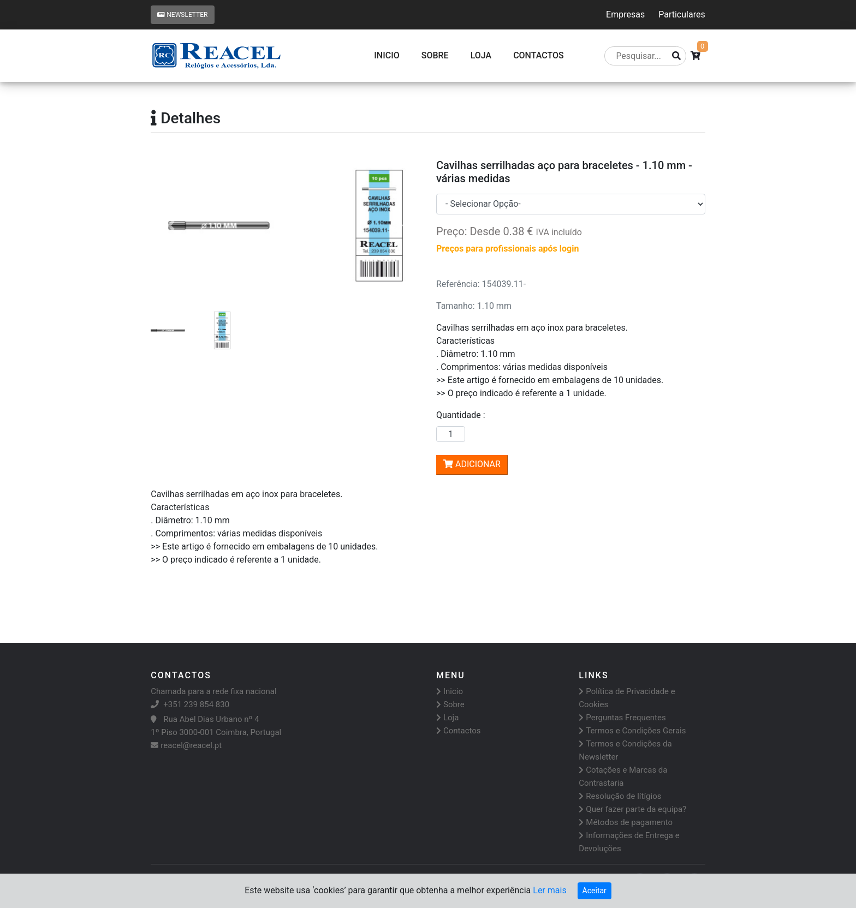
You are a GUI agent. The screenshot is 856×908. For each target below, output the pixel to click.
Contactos (458, 731)
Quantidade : (463, 415)
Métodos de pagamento (626, 822)
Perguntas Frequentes (622, 717)
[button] (171, 225)
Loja (481, 55)
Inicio (386, 55)
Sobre (435, 55)
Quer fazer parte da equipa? (632, 809)
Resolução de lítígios (620, 796)
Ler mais (549, 890)
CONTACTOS (538, 55)
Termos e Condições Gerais (632, 731)
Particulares (681, 14)
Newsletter (182, 15)
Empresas (625, 14)
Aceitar (594, 890)
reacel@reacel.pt (186, 745)
